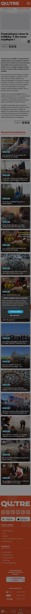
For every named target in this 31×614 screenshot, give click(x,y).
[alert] (15, 307)
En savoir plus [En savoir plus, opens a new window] (20, 305)
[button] (15, 308)
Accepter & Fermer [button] (15, 311)
